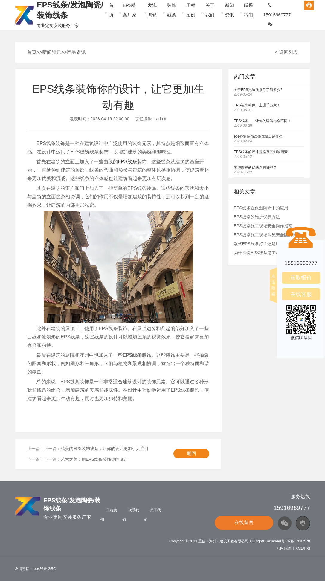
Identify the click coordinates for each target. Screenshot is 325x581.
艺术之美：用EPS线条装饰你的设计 (94, 459)
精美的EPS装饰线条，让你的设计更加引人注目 (105, 448)
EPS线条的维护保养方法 (257, 216)
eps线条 (40, 569)
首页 (31, 52)
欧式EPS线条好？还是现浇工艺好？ (267, 243)
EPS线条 (127, 161)
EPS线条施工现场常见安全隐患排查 (267, 234)
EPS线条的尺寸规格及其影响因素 (261, 152)
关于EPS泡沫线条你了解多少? (258, 90)
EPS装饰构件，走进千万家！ (257, 105)
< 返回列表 (286, 52)
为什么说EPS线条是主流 (257, 252)
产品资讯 (76, 52)
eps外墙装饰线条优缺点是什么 (258, 136)
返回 (191, 453)
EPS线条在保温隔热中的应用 (261, 207)
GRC (52, 569)
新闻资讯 (51, 52)
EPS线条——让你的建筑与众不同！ (262, 121)
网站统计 (287, 548)
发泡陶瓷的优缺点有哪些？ (255, 167)
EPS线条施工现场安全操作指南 (263, 225)
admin (161, 118)
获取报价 (301, 278)
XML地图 (302, 548)
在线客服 (301, 294)
